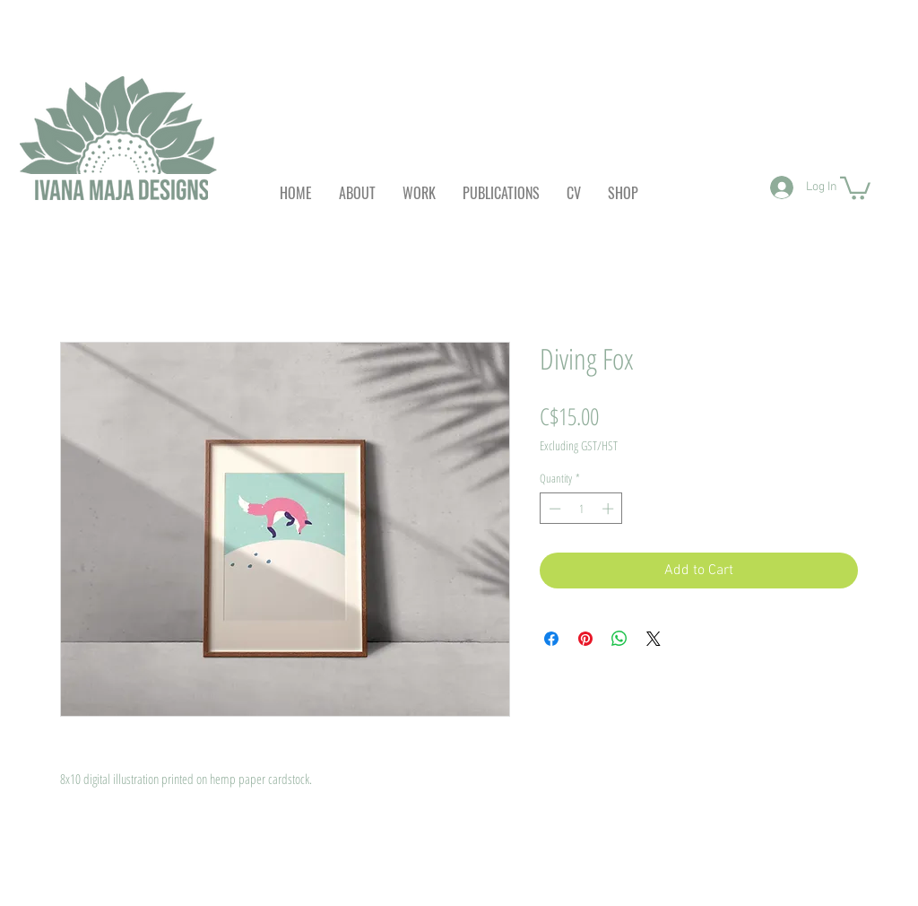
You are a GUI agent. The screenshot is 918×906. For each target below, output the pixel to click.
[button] (855, 187)
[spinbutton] (581, 508)
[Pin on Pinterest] (585, 638)
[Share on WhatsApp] (619, 638)
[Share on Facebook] (551, 638)
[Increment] (609, 508)
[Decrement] (553, 508)
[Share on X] (653, 638)
